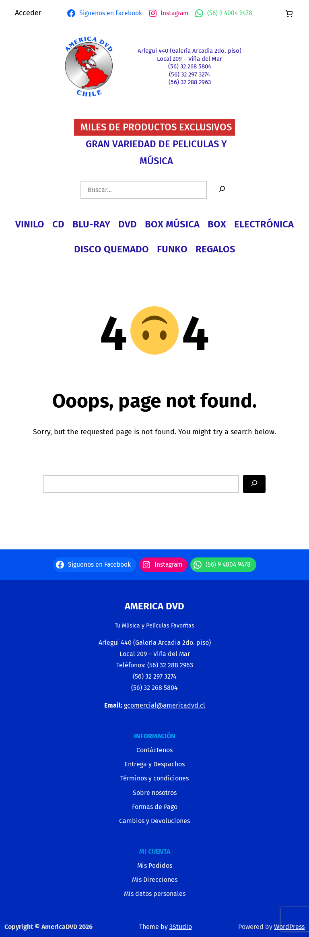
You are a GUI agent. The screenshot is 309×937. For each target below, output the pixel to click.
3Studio (180, 927)
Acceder (28, 12)
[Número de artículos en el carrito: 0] (289, 13)
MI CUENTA (154, 851)
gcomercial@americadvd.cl (164, 705)
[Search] (254, 484)
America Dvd (154, 606)
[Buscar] (222, 190)
